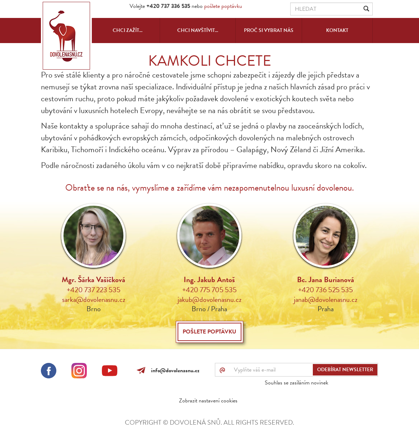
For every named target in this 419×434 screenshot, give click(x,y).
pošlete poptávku (223, 6)
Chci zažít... (127, 30)
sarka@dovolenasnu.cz (93, 299)
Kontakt (337, 30)
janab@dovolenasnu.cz (325, 299)
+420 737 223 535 (94, 289)
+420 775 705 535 (209, 289)
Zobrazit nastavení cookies (208, 400)
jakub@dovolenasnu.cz (209, 299)
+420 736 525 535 (325, 289)
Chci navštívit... (197, 30)
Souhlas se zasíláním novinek (296, 382)
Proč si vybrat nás (268, 30)
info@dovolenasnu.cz (174, 370)
